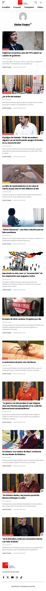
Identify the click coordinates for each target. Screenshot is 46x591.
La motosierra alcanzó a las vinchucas (19, 362)
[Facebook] (3, 577)
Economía (6, 182)
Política (6, 49)
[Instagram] (17, 577)
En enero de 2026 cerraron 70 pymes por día (21, 319)
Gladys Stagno (6, 67)
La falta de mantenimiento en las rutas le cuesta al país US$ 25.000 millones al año (20, 187)
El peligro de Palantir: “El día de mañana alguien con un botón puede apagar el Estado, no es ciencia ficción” (22, 140)
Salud (5, 358)
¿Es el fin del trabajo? (11, 96)
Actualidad (7, 226)
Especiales (6, 93)
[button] (4, 2)
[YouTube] (12, 577)
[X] (7, 577)
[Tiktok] (21, 577)
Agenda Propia (8, 134)
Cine (4, 448)
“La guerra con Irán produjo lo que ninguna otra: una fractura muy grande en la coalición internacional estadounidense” (22, 406)
